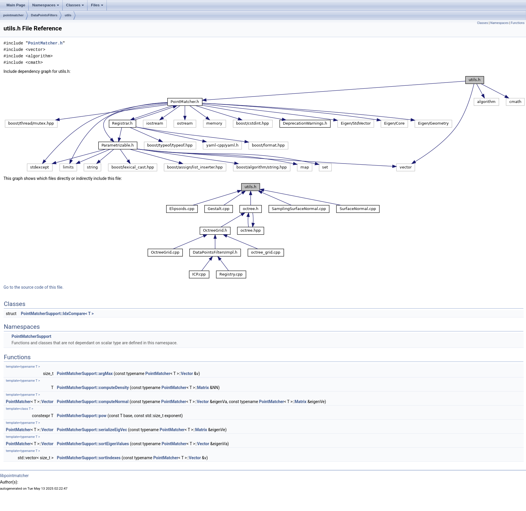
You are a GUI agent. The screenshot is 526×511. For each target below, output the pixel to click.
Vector (187, 373)
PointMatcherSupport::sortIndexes (89, 457)
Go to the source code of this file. (33, 287)
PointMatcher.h (45, 43)
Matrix (203, 387)
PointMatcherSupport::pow (81, 415)
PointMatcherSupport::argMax (85, 373)
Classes (75, 5)
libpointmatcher (14, 475)
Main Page (15, 5)
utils (68, 15)
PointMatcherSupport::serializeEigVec (92, 429)
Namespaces (45, 5)
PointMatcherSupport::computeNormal (92, 401)
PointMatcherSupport (31, 336)
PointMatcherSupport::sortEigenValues (93, 443)
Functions (518, 23)
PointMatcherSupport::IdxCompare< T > (57, 313)
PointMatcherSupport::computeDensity (93, 387)
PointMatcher (157, 373)
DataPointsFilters (44, 15)
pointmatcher (13, 15)
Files (97, 5)
